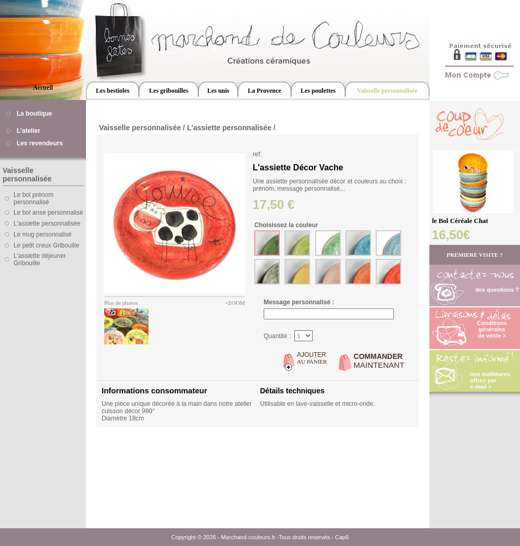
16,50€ (451, 235)
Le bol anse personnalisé (48, 212)
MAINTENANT (379, 360)
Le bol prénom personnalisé (34, 198)
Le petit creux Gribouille (46, 245)
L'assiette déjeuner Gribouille (40, 259)
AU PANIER (312, 358)
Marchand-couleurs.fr (248, 537)
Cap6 (342, 537)
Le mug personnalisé (42, 234)
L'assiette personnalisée (47, 223)
